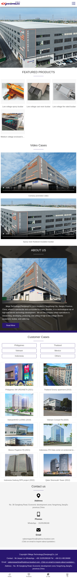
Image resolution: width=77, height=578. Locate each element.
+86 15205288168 (43, 558)
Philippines (19, 345)
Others (58, 356)
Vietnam (19, 351)
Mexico (58, 351)
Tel (67, 575)
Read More (10, 325)
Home (9, 575)
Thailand (58, 345)
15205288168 (43, 523)
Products (29, 575)
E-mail (48, 575)
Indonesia (19, 356)
